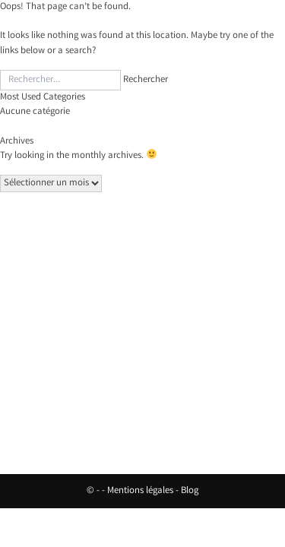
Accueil (142, 274)
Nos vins (142, 292)
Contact (143, 328)
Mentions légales (140, 491)
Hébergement (143, 310)
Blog (189, 491)
